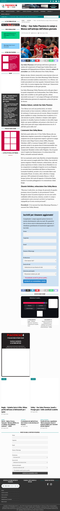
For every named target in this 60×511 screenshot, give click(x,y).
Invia (5, 36)
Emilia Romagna (29, 308)
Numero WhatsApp (28, 251)
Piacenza (29, 305)
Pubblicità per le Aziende (6, 499)
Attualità (36, 11)
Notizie (40, 32)
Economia (43, 11)
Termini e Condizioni (40, 509)
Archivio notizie (4, 492)
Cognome (26, 238)
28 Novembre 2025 (27, 32)
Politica (50, 11)
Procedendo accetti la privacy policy (36, 277)
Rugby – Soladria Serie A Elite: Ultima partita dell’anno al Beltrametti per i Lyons (14, 409)
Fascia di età (26, 264)
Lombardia (41, 305)
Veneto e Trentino (40, 308)
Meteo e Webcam (5, 13)
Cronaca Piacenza (10, 11)
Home (2, 11)
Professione (26, 257)
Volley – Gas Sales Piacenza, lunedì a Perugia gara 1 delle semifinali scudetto (11, 105)
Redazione (35, 32)
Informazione (4, 497)
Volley (46, 32)
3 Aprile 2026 (5, 414)
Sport (18, 11)
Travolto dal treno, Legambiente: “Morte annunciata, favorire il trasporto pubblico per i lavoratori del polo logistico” (13, 66)
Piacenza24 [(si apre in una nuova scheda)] (6, 46)
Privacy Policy (32, 509)
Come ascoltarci (4, 494)
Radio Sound (3, 1)
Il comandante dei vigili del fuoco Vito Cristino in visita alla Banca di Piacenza (13, 58)
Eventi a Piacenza (27, 11)
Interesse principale (29, 271)
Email (24, 244)
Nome (25, 231)
